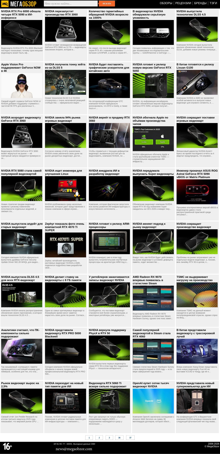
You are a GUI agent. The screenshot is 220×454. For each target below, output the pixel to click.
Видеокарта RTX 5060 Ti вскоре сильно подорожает (107, 385)
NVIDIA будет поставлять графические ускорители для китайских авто (109, 67)
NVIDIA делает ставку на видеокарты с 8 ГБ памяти (63, 278)
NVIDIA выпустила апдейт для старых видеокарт (22, 225)
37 (130, 437)
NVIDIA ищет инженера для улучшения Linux (63, 172)
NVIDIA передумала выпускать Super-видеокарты (153, 172)
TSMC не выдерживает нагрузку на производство (195, 278)
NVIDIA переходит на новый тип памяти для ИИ (64, 385)
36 (119, 437)
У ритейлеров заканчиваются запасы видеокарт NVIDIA (109, 278)
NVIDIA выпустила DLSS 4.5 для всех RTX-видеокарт (20, 278)
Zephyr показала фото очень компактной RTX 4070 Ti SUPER (64, 227)
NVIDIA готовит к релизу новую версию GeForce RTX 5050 (152, 67)
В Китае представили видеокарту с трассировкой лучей (196, 333)
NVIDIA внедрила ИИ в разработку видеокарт (104, 172)
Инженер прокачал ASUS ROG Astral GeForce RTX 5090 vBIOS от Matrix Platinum (197, 174)
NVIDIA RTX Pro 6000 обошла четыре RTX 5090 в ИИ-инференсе (21, 14)
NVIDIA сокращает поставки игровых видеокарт (196, 119)
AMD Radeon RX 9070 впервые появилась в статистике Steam (148, 280)
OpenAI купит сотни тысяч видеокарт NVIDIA (151, 385)
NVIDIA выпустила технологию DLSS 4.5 (191, 13)
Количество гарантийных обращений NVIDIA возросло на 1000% (108, 14)
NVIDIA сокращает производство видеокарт (194, 225)
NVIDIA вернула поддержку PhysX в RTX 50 (107, 331)
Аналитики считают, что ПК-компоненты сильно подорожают (20, 333)
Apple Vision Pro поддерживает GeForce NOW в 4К (20, 67)
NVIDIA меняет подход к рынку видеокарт (149, 225)
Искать (107, 3)
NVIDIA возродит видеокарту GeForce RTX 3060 (21, 119)
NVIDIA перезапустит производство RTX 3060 (61, 13)
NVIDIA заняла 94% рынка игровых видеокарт (62, 119)
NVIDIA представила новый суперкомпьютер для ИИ (195, 385)
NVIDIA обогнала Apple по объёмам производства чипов (150, 121)
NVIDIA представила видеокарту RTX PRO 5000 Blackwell (63, 333)
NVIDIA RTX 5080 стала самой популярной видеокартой (21, 172)
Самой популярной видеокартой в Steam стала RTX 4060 (152, 333)
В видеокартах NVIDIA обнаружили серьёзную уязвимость (149, 14)
